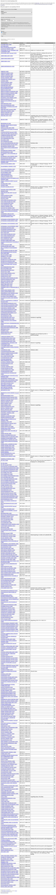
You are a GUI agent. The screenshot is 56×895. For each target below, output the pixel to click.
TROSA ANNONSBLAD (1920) (8, 747)
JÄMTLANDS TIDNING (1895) (8, 290)
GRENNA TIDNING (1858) (7, 206)
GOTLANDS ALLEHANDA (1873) (8, 200)
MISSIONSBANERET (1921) (7, 395)
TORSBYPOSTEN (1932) (6, 735)
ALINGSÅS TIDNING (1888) (7, 48)
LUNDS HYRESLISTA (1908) (7, 369)
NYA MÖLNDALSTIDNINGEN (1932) (9, 471)
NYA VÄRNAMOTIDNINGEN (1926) (9, 478)
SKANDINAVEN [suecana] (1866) (8, 536)
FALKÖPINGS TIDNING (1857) (8, 169)
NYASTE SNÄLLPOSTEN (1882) (8, 483)
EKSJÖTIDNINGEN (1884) (7, 152)
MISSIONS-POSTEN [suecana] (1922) (9, 397)
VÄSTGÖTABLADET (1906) (7, 829)
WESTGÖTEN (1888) (5, 778)
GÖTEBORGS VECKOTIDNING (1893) (9, 226)
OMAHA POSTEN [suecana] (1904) (8, 493)
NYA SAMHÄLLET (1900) (7, 474)
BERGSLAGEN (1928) (6, 89)
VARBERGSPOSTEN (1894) (7, 765)
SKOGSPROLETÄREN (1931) (7, 551)
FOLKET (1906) (4, 185)
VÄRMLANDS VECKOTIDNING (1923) (10, 804)
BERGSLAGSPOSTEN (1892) (7, 96)
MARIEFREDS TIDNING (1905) (8, 378)
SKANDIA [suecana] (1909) (7, 533)
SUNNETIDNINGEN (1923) (7, 617)
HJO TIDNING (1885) (5, 258)
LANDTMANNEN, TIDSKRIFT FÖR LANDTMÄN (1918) (9, 343)
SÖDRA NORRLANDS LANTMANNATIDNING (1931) (8, 705)
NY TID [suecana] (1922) (6, 464)
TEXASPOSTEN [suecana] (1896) (8, 716)
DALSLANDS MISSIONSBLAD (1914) (9, 143)
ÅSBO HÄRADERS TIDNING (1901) (9, 855)
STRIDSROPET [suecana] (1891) (8, 609)
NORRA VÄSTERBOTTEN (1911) (8, 435)
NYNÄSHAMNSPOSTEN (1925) (8, 488)
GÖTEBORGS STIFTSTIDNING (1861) (9, 223)
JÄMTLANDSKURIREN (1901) (8, 291)
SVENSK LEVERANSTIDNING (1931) (9, 626)
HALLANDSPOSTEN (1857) (7, 237)
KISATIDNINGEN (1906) (6, 315)
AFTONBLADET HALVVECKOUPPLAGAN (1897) (8, 47)
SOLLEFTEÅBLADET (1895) (7, 581)
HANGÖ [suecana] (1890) (6, 244)
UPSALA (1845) (4, 759)
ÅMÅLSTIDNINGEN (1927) (7, 850)
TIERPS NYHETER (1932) (7, 729)
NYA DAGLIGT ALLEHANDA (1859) (9, 466)
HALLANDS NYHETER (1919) (8, 235)
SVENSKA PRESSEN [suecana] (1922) (9, 657)
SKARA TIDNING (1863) (6, 537)
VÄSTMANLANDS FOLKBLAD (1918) (9, 832)
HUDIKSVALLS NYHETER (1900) (8, 259)
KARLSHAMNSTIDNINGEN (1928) (9, 306)
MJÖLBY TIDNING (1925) (7, 401)
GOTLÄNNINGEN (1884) (6, 204)
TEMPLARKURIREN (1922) (7, 714)
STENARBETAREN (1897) (7, 588)
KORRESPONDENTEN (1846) (7, 319)
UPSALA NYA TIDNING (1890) (8, 761)
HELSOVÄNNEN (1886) (6, 254)
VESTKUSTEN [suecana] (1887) (8, 779)
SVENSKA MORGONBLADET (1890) (9, 652)
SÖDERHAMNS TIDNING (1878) (8, 691)
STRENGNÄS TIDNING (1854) (8, 607)
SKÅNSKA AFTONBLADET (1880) (8, 557)
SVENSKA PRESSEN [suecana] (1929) (9, 661)
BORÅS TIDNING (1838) (6, 114)
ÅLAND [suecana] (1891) (6, 848)
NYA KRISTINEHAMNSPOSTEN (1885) (10, 467)
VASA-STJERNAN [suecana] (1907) (8, 767)
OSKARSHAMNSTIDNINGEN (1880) (9, 497)
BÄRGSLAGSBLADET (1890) (7, 127)
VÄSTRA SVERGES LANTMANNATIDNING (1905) (8, 841)
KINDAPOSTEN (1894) (6, 314)
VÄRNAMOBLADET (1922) (7, 812)
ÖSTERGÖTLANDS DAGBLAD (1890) (9, 872)
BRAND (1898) (4, 119)
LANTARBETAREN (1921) (7, 345)
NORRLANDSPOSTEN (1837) (7, 450)
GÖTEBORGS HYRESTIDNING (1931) (9, 219)
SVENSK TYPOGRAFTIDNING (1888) (9, 629)
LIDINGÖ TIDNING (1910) (7, 354)
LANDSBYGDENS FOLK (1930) (8, 338)
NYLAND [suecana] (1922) (7, 486)
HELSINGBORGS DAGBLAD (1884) (9, 250)
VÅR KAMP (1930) (5, 801)
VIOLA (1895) (4, 796)
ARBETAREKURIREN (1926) (7, 58)
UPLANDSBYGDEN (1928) (7, 758)
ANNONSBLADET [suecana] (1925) (9, 53)
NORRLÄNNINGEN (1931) (7, 454)
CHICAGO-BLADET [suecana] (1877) (9, 133)
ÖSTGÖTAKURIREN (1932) (7, 881)
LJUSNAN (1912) (5, 365)
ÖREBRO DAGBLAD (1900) (7, 860)
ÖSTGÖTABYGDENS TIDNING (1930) (9, 880)
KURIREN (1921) (5, 330)
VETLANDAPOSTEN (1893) (7, 787)
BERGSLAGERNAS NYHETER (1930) (9, 91)
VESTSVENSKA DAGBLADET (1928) (9, 785)
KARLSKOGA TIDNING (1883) (8, 308)
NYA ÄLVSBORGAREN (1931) (8, 480)
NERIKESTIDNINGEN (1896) (7, 417)
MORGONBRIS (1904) (6, 405)
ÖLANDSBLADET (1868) (6, 858)
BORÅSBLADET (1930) (6, 115)
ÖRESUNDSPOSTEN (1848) (7, 866)
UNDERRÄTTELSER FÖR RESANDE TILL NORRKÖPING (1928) (9, 756)
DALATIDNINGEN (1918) (6, 141)
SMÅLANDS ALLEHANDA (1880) (8, 568)
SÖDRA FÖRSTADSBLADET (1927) (9, 702)
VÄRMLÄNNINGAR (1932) (7, 809)
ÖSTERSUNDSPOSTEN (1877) (8, 875)
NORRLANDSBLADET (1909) (7, 445)
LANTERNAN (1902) (5, 349)
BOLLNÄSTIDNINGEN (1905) (7, 105)
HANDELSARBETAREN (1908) (8, 240)
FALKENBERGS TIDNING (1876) (8, 166)
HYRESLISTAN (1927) (6, 276)
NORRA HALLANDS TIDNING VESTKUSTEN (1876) (8, 428)
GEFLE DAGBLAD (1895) (7, 195)
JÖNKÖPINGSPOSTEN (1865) (7, 294)
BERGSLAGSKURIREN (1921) (8, 94)
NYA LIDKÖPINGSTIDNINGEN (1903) (9, 469)
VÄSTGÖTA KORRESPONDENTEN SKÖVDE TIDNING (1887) (9, 827)
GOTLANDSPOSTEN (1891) (7, 203)
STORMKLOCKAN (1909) (7, 606)
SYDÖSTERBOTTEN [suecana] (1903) (9, 680)
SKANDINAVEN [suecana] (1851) (8, 534)
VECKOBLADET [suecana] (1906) (8, 770)
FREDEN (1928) (4, 191)
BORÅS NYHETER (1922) (7, 112)
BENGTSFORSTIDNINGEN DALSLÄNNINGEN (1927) (7, 88)
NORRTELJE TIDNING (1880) (7, 458)
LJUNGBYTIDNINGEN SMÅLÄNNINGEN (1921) (6, 360)
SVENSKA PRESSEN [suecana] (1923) (9, 659)
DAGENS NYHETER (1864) (7, 136)
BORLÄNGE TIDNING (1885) (7, 111)
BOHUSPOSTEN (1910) (6, 103)
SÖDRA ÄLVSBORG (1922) (7, 706)
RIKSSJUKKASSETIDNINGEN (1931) (9, 514)
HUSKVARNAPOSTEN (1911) (7, 270)
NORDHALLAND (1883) (6, 421)
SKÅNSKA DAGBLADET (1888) (8, 559)
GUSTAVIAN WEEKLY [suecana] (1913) (9, 209)
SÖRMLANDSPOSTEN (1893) (7, 713)
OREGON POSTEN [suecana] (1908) (9, 494)
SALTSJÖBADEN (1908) (6, 522)
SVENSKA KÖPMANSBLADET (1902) (9, 646)
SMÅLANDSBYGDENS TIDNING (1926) (10, 572)
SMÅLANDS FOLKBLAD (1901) (8, 571)
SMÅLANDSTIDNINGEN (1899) (8, 578)
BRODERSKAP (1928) (6, 123)
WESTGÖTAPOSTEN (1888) (7, 776)
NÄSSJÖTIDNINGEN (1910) (7, 491)
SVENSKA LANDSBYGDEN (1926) (9, 647)
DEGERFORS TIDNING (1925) (8, 146)
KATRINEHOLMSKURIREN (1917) (9, 312)
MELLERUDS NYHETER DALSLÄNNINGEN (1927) (7, 388)
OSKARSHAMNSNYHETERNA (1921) (9, 496)
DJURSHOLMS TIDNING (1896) (8, 150)
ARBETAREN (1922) (5, 61)
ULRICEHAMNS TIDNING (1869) (8, 752)
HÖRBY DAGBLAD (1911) (7, 282)
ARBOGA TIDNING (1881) (7, 74)
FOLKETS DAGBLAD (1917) (7, 186)
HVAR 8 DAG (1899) (5, 271)
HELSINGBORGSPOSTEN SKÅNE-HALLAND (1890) (9, 253)
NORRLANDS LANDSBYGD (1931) (9, 444)
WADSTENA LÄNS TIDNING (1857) (9, 764)
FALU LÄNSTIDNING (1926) (7, 170)
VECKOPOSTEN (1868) (6, 772)
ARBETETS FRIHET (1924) (7, 73)
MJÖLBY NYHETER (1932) (7, 400)
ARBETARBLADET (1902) (7, 55)
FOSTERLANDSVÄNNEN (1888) (8, 189)
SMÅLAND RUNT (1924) (6, 566)
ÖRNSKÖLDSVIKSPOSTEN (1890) (8, 869)
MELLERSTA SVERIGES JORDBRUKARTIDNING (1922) (8, 385)
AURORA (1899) (4, 80)
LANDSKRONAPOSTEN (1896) (8, 339)
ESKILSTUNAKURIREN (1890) (8, 163)
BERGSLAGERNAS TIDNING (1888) (9, 93)
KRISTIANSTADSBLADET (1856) (8, 326)
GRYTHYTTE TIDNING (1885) (8, 208)
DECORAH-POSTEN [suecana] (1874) (9, 144)
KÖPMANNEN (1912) (6, 333)
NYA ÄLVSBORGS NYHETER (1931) (9, 482)
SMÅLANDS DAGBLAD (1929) (8, 569)
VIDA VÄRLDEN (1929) (6, 790)
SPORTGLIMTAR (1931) (6, 586)
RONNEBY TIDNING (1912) (7, 516)
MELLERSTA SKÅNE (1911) (7, 383)
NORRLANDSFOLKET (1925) (7, 447)
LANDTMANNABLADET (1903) (8, 341)
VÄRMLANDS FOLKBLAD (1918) (8, 803)
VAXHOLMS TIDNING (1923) (7, 769)
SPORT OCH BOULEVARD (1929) (8, 584)
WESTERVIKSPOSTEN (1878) (7, 775)
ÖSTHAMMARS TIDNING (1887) (8, 885)
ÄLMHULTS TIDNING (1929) (7, 857)
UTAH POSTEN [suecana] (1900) (8, 762)
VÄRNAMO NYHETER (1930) (7, 810)
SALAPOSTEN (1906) (6, 521)
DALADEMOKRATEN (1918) (7, 138)
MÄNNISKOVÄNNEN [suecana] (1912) (9, 411)
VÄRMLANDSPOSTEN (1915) (7, 807)
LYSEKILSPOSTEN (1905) (7, 371)
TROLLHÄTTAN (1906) (6, 746)
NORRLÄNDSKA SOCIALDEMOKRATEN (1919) (8, 452)
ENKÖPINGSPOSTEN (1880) (7, 159)
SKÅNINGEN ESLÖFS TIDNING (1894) (10, 556)
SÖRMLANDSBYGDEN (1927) (8, 711)
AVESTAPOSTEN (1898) (6, 84)
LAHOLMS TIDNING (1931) (7, 336)
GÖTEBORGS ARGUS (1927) (7, 213)
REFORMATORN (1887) (6, 513)
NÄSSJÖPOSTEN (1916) (6, 489)
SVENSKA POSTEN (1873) (7, 656)
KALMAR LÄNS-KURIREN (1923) (8, 296)
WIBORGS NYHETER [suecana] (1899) (9, 788)
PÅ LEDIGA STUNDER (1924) (7, 509)
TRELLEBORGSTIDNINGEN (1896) (9, 743)
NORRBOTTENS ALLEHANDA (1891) (9, 436)
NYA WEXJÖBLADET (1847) (7, 477)
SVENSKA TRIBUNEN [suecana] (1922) (9, 665)
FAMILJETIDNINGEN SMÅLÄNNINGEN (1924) (6, 174)
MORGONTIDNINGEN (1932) (7, 406)
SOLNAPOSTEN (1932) (6, 583)
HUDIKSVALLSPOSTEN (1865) (8, 261)
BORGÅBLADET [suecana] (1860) (8, 109)
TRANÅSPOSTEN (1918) (6, 740)
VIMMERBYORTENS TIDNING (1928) (9, 793)
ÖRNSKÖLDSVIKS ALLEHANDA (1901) (10, 867)
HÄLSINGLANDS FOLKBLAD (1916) (9, 277)
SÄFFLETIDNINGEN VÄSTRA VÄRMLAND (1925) (8, 685)
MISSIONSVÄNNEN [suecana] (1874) (9, 398)
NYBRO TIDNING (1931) (6, 485)
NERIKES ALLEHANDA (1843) (8, 415)
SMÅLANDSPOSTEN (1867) (7, 574)
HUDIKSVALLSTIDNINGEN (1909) (9, 262)
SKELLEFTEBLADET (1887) (7, 548)
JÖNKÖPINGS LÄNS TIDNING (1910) (9, 293)
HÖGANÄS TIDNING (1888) (7, 281)
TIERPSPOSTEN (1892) (6, 730)
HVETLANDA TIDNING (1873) (8, 273)
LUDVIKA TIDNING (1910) (7, 366)
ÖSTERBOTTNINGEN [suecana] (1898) (9, 871)
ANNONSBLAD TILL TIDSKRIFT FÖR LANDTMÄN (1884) (9, 51)
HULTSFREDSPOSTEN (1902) (7, 267)
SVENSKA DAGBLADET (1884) (8, 639)
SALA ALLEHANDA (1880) (7, 519)
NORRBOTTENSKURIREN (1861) (8, 438)
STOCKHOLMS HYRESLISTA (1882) (9, 597)
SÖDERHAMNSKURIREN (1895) (8, 693)
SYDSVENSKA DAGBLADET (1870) (9, 677)
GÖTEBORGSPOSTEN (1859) (7, 227)
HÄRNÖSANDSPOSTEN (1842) (8, 279)
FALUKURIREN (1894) (6, 172)
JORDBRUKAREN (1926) (6, 285)
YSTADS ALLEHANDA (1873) (7, 844)
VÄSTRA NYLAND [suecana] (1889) (9, 838)
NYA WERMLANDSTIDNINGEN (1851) (10, 475)
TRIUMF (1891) (4, 744)
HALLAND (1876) (5, 232)
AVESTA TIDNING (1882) (6, 82)
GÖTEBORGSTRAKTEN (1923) (8, 231)
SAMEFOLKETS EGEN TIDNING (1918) (10, 524)
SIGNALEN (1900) (5, 527)
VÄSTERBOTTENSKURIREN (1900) (9, 815)
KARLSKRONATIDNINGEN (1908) (9, 309)
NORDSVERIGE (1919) (6, 424)
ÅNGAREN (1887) (5, 851)
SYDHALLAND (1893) (6, 674)
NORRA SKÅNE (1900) (6, 433)
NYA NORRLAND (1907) (6, 472)
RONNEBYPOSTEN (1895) (7, 518)
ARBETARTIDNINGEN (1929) (7, 66)
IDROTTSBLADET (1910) (6, 284)
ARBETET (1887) (5, 71)
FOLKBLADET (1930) (6, 183)
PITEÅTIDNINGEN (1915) (7, 499)
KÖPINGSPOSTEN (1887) (6, 332)
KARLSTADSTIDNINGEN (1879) (8, 311)
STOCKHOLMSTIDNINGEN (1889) (9, 604)
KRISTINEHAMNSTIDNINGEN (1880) (9, 327)
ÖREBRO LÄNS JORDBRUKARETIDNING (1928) (8, 862)
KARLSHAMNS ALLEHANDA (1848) (9, 304)
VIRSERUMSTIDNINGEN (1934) (8, 798)
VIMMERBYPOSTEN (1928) (7, 795)
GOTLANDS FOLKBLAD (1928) (8, 201)
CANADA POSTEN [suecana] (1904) (9, 132)
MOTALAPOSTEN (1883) (6, 409)
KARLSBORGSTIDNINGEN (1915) (8, 303)
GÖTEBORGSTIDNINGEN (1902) (8, 229)
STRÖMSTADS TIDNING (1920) (8, 611)
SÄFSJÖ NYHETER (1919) (7, 687)
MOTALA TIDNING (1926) (7, 408)
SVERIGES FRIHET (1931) (7, 669)
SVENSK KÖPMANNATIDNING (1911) (9, 624)
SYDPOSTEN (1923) (5, 675)
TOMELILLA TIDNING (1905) (7, 733)
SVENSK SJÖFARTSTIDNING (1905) (9, 627)
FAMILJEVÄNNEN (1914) (7, 176)
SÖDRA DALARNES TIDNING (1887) (9, 700)
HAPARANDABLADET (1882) (7, 246)
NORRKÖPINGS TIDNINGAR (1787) (9, 439)
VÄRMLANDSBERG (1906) (7, 806)
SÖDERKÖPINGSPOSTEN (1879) (8, 695)
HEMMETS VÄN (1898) (6, 256)
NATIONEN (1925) (5, 414)
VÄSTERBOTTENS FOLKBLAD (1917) (9, 813)
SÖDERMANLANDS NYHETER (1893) (9, 699)
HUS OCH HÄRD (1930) (6, 268)
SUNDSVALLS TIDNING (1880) (8, 612)
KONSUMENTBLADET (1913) (8, 317)
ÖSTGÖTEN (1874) (5, 883)
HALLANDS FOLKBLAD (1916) (8, 234)
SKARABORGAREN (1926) (7, 539)
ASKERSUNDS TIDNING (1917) (8, 79)
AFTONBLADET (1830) (6, 44)
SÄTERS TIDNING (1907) (6, 690)
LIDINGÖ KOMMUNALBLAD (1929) (9, 353)
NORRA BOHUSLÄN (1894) (7, 426)
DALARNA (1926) (5, 139)
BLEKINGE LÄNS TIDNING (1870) (9, 97)
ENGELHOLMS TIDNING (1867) (8, 157)
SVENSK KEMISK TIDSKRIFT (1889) (9, 623)
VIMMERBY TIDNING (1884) (7, 792)
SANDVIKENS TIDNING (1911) (8, 525)
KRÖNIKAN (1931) (5, 329)
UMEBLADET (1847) (5, 753)
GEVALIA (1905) (4, 198)
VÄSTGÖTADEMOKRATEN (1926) (9, 831)
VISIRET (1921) (4, 799)
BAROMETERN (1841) (6, 85)
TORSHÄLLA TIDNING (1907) (8, 736)
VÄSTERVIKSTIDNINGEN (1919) (8, 825)
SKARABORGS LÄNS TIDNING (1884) (9, 543)
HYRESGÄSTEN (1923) (6, 274)
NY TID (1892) (4, 463)
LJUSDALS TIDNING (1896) (7, 362)
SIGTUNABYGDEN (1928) (7, 528)
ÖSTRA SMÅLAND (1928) (7, 886)
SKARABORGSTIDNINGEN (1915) (9, 545)
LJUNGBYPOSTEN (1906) (7, 357)
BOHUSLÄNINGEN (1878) (7, 99)
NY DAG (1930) (4, 460)
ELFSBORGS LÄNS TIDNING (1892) (9, 156)
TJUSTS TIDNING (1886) (6, 732)
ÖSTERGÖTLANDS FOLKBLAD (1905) (10, 874)
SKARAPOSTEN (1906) (6, 546)
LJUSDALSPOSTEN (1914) (7, 363)
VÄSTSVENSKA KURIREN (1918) (8, 842)
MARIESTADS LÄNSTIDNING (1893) (9, 380)
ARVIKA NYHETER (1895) (7, 76)
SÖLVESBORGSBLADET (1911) (8, 708)
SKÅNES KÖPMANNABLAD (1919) (9, 554)
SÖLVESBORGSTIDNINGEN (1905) (9, 709)
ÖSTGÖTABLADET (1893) (7, 878)
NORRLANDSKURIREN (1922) (8, 448)
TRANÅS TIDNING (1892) (7, 738)
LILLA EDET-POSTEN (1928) (7, 356)
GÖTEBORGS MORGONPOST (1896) (9, 220)
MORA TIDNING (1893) (6, 403)
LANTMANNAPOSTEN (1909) (8, 351)
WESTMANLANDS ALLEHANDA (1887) (10, 781)
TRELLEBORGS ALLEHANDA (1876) (9, 741)
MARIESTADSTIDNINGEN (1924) (8, 381)
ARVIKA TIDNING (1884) (6, 77)
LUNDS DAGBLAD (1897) (7, 368)
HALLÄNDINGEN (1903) (6, 238)
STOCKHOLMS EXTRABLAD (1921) (9, 590)
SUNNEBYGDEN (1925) (6, 615)
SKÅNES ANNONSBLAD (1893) (8, 553)
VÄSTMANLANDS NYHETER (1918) (9, 834)
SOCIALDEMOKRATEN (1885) (8, 580)
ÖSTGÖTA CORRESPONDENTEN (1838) (10, 877)
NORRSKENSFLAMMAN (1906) (8, 456)
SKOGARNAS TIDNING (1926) (8, 550)
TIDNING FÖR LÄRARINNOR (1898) (9, 727)
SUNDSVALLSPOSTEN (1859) (7, 614)
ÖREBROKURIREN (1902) (7, 864)
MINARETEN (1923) (5, 390)
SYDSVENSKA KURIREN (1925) (8, 678)
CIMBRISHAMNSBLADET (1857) (8, 135)
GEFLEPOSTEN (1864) (6, 197)
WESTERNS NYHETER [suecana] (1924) (10, 773)
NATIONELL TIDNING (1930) (7, 412)
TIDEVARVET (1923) (5, 726)
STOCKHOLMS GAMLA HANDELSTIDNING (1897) (7, 595)
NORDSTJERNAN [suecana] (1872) (8, 423)
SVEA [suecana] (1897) (6, 618)
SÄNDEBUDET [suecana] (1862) (8, 688)
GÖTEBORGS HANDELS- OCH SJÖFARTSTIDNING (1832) (8, 216)
